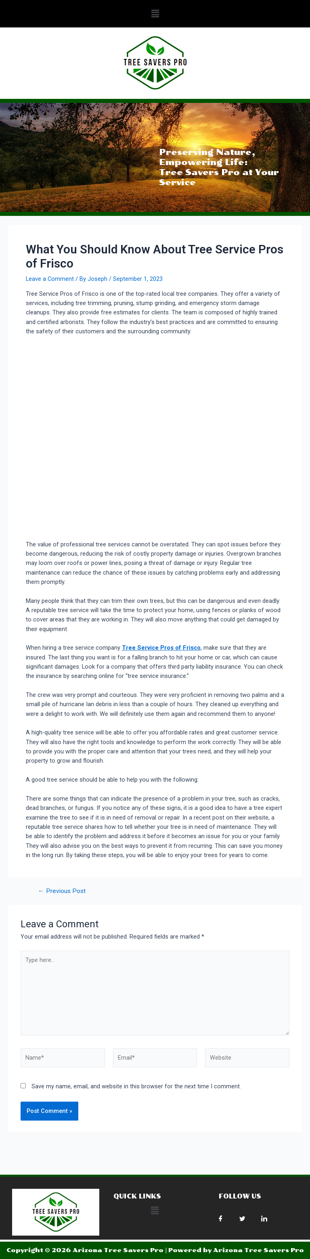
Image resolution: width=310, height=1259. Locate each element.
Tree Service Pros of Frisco (161, 647)
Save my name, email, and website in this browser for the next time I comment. (136, 1086)
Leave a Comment (50, 278)
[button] (155, 13)
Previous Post (62, 891)
